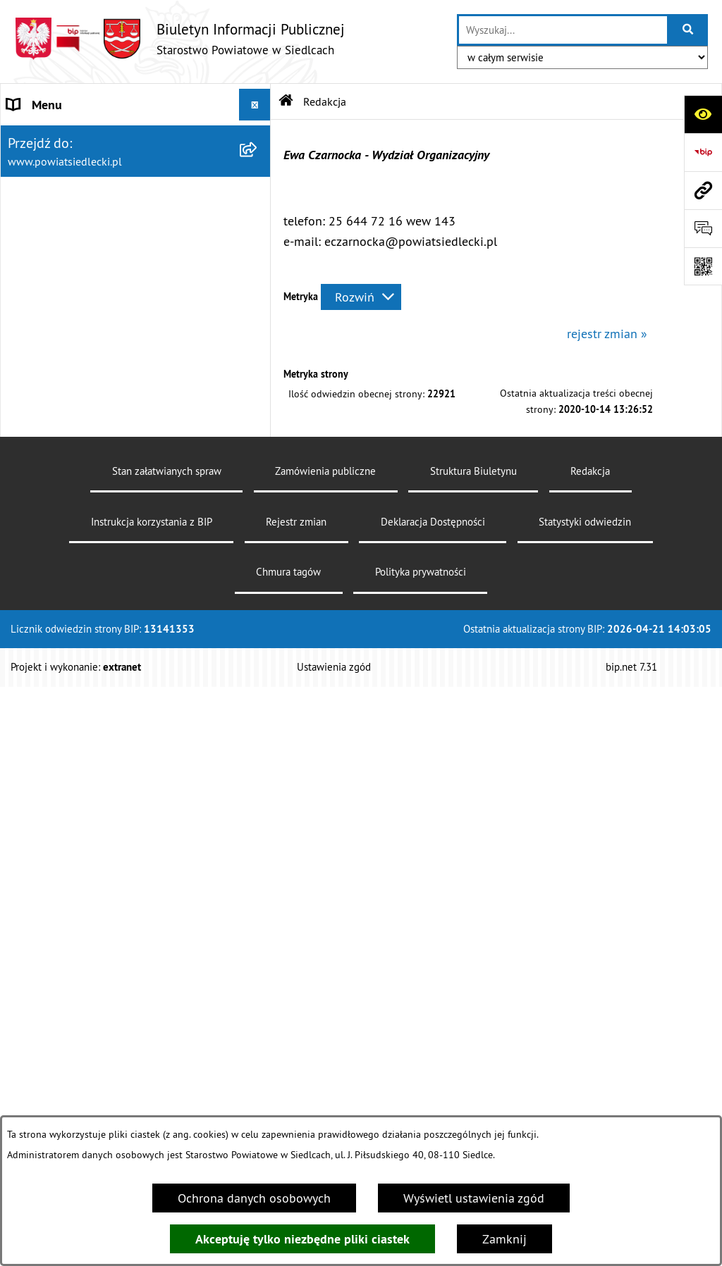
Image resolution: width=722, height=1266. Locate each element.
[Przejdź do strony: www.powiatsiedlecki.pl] (703, 190)
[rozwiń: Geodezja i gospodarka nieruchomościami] (258, 621)
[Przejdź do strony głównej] (179, 38)
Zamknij (504, 1239)
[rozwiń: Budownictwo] (258, 580)
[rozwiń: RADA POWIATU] (258, 200)
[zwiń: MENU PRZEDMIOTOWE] (258, 295)
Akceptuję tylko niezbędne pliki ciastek (302, 1239)
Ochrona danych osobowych (254, 1198)
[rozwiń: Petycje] (258, 964)
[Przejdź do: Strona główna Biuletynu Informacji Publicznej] (286, 101)
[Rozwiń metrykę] (361, 297)
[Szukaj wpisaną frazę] (688, 30)
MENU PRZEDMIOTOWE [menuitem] (71, 295)
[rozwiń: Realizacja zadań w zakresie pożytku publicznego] (258, 741)
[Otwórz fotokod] (703, 266)
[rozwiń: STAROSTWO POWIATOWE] (258, 136)
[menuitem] (136, 335)
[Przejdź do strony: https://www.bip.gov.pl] (703, 152)
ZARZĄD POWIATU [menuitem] (58, 231)
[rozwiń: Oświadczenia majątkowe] (258, 1046)
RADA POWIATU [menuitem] (50, 200)
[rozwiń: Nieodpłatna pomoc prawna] (258, 376)
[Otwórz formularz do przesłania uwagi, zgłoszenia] (703, 228)
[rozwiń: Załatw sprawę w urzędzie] (258, 335)
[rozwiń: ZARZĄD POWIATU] (258, 231)
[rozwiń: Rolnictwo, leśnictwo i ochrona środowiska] (258, 681)
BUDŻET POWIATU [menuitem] (57, 263)
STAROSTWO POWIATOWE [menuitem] (78, 136)
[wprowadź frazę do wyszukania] (563, 30)
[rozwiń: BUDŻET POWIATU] (258, 263)
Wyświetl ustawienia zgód (473, 1198)
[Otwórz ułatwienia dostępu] (703, 114)
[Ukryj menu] (255, 104)
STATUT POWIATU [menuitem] (56, 168)
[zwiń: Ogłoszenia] (258, 498)
